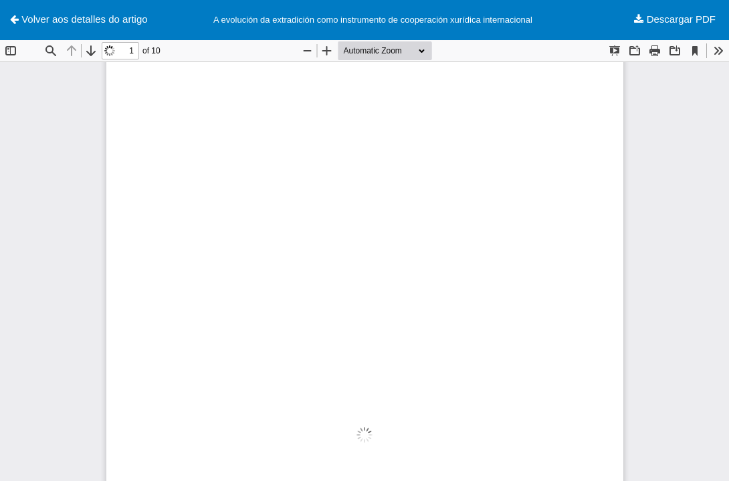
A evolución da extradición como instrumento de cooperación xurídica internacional (372, 20)
